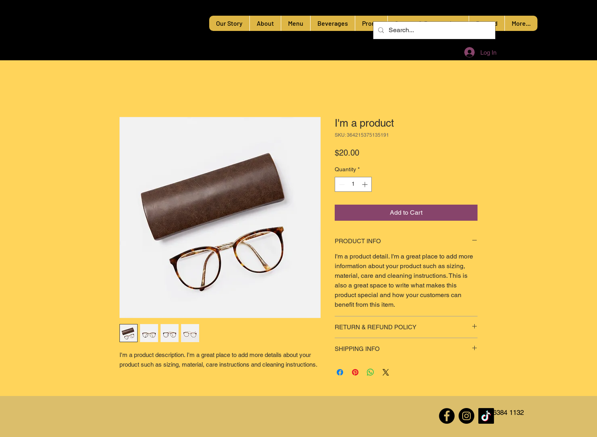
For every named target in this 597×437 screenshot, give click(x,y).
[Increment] (365, 184)
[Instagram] (466, 416)
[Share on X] (386, 372)
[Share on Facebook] (340, 372)
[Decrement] (341, 184)
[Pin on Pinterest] (355, 372)
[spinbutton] (353, 184)
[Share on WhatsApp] (370, 372)
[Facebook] (447, 416)
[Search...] (433, 30)
